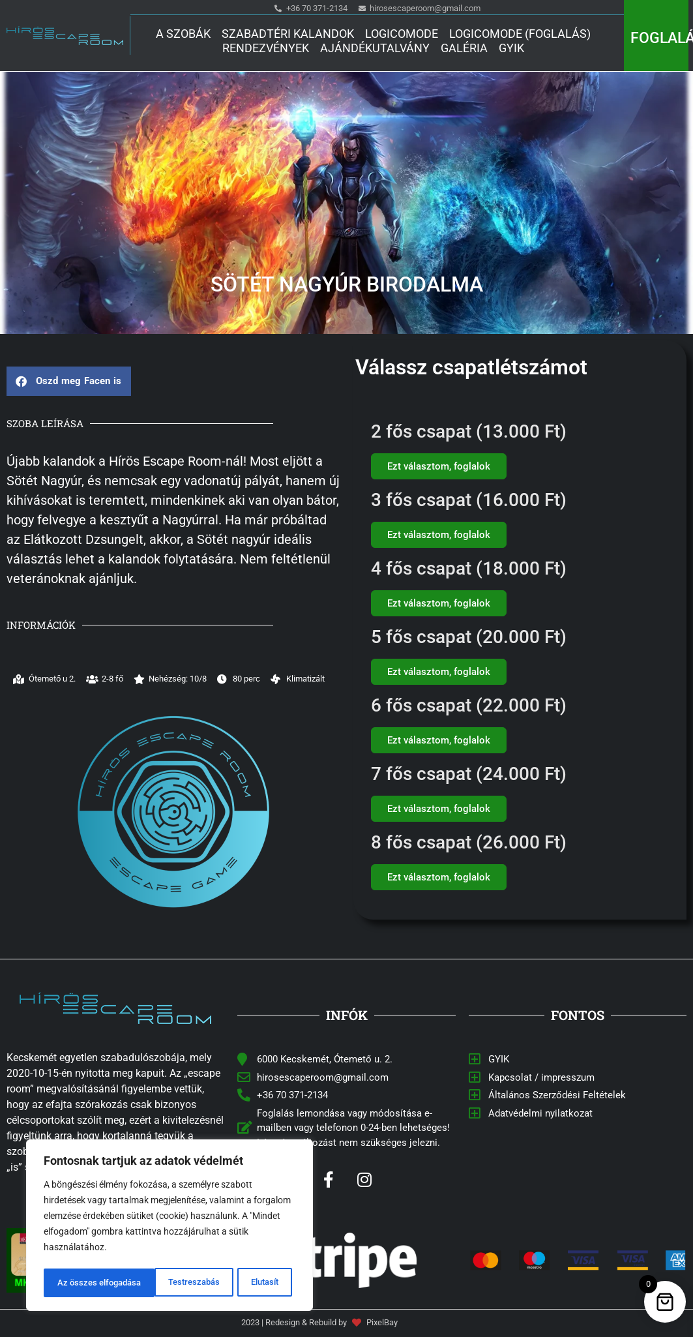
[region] (169, 1227)
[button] (69, 381)
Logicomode (401, 33)
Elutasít (152, 1283)
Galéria (464, 48)
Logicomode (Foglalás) (520, 33)
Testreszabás (82, 1283)
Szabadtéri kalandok (288, 33)
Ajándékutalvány (375, 48)
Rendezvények (265, 48)
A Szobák (183, 33)
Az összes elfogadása (240, 1283)
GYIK (511, 48)
